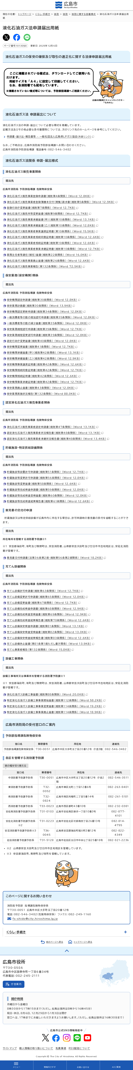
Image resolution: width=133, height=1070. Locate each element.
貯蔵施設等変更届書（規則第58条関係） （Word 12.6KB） (43, 484)
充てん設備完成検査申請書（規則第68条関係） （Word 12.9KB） (47, 608)
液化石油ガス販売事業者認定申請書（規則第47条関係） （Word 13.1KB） (52, 427)
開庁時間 (17, 998)
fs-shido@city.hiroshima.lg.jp (35, 918)
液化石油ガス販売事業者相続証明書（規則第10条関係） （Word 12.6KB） (52, 243)
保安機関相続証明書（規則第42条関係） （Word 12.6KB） (44, 376)
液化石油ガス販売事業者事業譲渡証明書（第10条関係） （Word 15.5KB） (52, 231)
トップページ (24, 14)
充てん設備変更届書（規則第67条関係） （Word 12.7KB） (43, 603)
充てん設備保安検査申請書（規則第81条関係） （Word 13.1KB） (47, 626)
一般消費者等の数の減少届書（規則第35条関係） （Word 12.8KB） (49, 323)
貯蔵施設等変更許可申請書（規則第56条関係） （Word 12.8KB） (47, 478)
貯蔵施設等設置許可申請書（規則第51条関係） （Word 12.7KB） (47, 472)
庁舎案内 (16, 984)
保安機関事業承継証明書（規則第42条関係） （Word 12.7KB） (46, 382)
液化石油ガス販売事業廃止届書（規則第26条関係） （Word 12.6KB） (50, 261)
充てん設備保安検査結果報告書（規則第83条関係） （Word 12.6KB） (50, 638)
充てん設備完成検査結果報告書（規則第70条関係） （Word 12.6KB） (50, 620)
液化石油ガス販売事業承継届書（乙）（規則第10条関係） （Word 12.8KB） (52, 225)
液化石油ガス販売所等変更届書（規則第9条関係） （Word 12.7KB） (49, 213)
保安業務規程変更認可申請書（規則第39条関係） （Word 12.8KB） (49, 335)
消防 (56, 14)
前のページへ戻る (54, 942)
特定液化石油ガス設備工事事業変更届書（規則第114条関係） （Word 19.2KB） (56, 706)
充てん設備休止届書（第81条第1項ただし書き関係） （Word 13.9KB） (50, 644)
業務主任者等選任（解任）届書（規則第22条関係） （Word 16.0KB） (49, 255)
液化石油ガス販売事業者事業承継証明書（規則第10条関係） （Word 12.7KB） (55, 249)
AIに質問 (116, 1067)
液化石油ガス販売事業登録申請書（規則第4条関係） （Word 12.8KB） (50, 196)
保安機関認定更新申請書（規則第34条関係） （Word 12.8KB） (46, 311)
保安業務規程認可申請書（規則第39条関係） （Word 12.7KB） (46, 329)
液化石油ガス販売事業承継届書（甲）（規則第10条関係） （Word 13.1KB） (52, 219)
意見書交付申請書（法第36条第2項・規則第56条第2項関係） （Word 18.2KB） (56, 558)
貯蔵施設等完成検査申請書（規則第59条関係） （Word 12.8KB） (47, 489)
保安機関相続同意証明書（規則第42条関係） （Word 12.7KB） (46, 370)
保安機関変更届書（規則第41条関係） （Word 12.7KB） (42, 346)
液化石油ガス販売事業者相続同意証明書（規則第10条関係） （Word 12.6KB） (55, 237)
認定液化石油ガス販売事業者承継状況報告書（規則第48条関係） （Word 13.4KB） (58, 439)
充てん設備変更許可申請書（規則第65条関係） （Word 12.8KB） (47, 597)
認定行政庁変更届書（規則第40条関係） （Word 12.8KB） (43, 341)
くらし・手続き (42, 14)
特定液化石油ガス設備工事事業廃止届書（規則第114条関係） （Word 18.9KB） (56, 712)
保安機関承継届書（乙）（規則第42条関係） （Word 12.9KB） (45, 358)
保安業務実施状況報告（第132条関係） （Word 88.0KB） (43, 394)
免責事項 (61, 1048)
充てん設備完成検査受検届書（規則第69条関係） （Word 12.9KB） (48, 614)
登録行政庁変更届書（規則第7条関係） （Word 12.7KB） (42, 208)
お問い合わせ (83, 1067)
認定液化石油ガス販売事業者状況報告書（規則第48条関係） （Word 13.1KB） (55, 433)
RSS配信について (79, 1048)
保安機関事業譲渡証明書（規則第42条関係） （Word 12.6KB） (46, 364)
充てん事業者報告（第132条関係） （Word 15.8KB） (40, 649)
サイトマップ (10, 1048)
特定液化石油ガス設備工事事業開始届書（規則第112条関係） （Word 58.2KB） (56, 700)
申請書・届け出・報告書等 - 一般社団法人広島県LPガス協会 (50, 136)
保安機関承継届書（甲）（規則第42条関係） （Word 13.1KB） (45, 352)
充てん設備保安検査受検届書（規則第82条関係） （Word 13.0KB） (48, 632)
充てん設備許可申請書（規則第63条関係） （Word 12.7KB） (45, 591)
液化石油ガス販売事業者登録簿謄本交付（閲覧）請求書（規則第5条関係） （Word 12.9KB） (62, 202)
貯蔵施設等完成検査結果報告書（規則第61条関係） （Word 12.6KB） (50, 501)
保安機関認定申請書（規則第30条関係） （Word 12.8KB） (43, 300)
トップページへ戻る (83, 942)
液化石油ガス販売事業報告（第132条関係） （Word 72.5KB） (46, 266)
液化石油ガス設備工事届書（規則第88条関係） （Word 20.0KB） (47, 694)
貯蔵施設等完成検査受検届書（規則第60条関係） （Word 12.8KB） (49, 495)
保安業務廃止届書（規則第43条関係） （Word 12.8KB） (42, 388)
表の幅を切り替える (15, 765)
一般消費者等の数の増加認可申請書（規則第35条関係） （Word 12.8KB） (53, 317)
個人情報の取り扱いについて (36, 1048)
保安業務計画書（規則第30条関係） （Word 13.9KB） (41, 305)
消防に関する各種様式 (84, 14)
